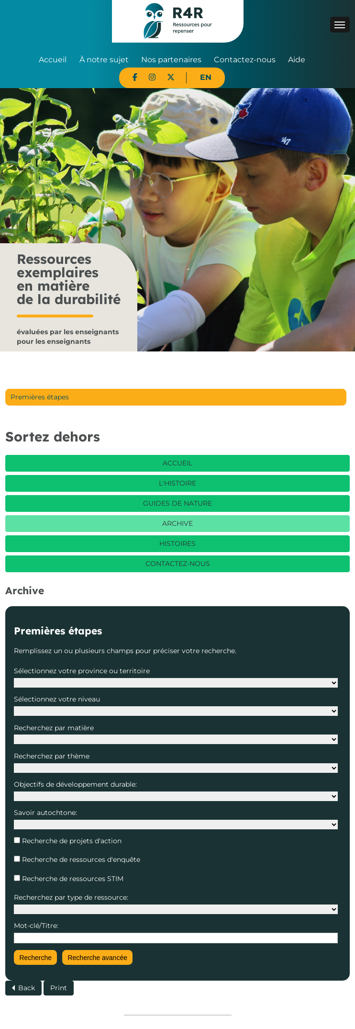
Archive (177, 523)
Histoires (177, 543)
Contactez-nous (245, 59)
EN (205, 77)
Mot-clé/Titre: (36, 925)
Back (26, 988)
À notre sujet (104, 59)
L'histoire (177, 483)
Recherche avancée (97, 957)
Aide (296, 59)
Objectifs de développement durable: (75, 784)
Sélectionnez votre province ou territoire (82, 671)
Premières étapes (40, 397)
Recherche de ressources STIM (71, 878)
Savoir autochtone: (45, 812)
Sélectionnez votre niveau (57, 699)
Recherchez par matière (54, 728)
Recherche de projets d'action (71, 841)
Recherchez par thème (51, 756)
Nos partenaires (171, 59)
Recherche (35, 957)
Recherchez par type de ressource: (71, 897)
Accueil (53, 59)
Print (58, 988)
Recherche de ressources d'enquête (80, 859)
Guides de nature (177, 503)
